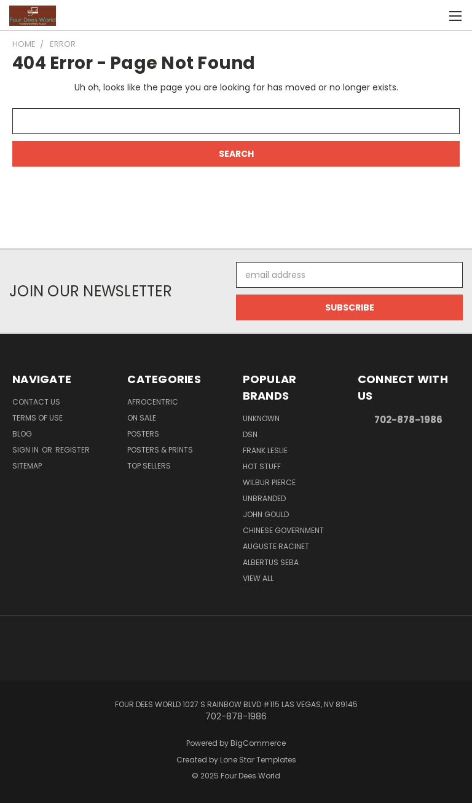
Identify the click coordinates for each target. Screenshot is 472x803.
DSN (250, 434)
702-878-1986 (408, 419)
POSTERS (143, 434)
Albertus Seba (271, 562)
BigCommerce (258, 743)
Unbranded (264, 498)
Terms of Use (37, 418)
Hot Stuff (262, 466)
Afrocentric (152, 402)
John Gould (266, 514)
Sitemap (27, 466)
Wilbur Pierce (269, 482)
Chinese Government (283, 530)
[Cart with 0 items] (432, 15)
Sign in (26, 450)
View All (258, 578)
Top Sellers (149, 466)
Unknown (261, 418)
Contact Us (36, 402)
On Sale (141, 418)
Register (72, 450)
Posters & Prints (160, 450)
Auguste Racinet (276, 546)
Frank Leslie (265, 450)
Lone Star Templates (258, 759)
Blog (22, 434)
